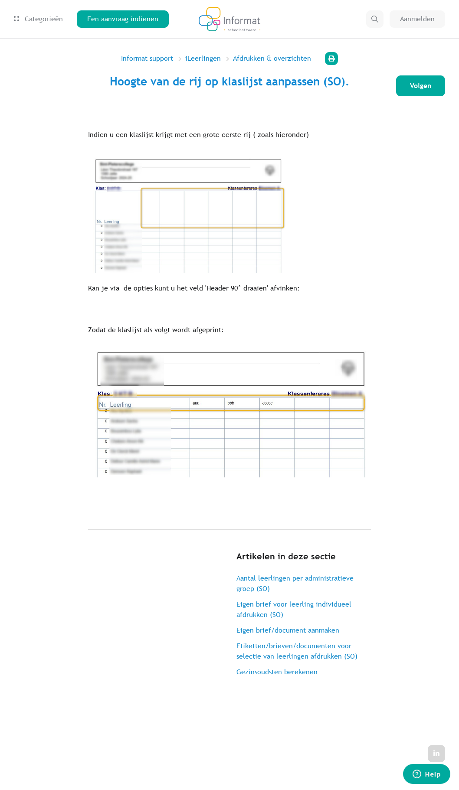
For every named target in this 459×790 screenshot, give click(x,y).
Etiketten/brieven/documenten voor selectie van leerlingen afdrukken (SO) (296, 651)
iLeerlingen (203, 58)
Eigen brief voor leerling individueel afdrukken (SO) (293, 609)
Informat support (147, 58)
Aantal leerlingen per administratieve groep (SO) (295, 583)
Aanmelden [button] (417, 19)
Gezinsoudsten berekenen (277, 672)
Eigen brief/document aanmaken (287, 630)
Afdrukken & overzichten (272, 58)
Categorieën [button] (38, 19)
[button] (375, 19)
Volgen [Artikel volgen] (420, 86)
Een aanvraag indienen (122, 19)
